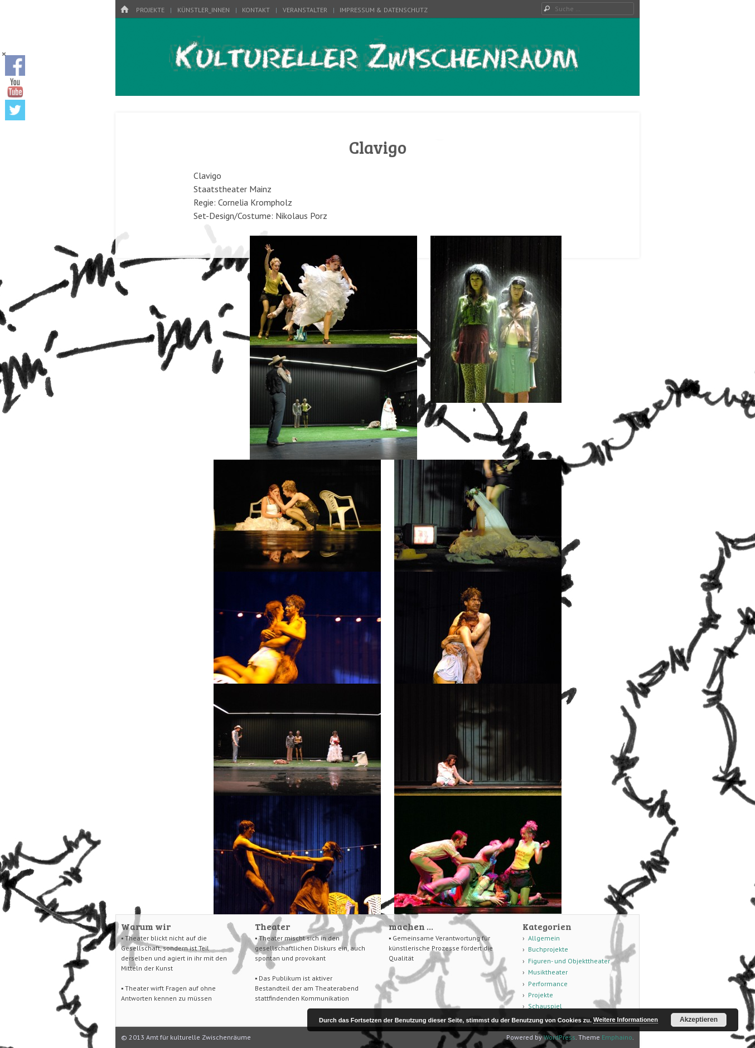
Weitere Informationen (625, 1019)
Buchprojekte (548, 949)
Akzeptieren (699, 1019)
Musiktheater (548, 972)
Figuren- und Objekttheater (569, 961)
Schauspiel (545, 1006)
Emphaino (617, 1037)
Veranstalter (305, 10)
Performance (548, 983)
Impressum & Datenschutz (384, 10)
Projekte (150, 10)
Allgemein (544, 938)
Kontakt (256, 10)
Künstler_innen (203, 10)
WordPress (559, 1037)
